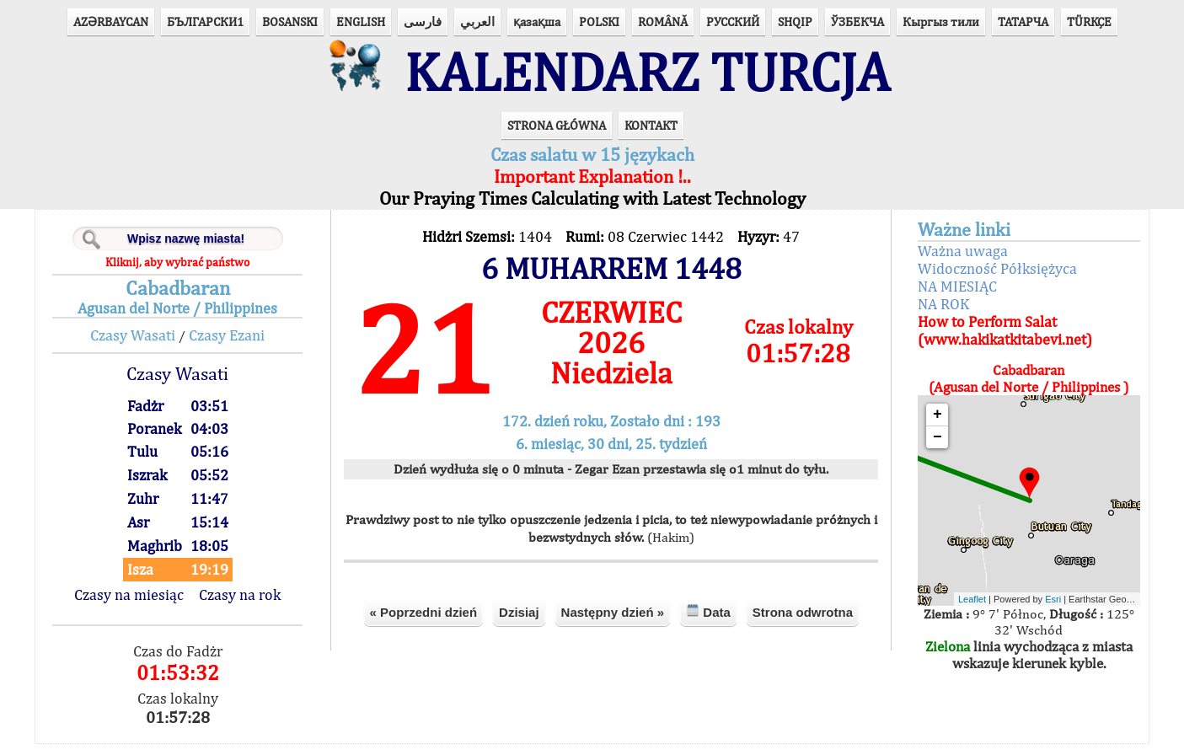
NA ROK (938, 315)
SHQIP (795, 21)
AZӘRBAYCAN (110, 21)
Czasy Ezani (233, 347)
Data (708, 622)
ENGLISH (360, 21)
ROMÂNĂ (663, 21)
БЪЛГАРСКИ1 (205, 21)
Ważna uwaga (958, 262)
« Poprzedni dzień (424, 623)
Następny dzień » (613, 623)
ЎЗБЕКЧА (857, 21)
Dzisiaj (519, 623)
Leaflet (969, 611)
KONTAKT (651, 137)
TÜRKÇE (1089, 21)
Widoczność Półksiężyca (992, 280)
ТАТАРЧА (1023, 21)
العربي (477, 21)
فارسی (423, 21)
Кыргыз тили (941, 21)
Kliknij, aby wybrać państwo (184, 274)
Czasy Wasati (139, 347)
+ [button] (932, 426)
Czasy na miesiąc (135, 606)
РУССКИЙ (732, 21)
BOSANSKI (290, 21)
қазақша (536, 21)
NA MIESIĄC (952, 298)
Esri (1050, 611)
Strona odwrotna (803, 623)
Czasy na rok (246, 606)
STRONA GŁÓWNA (556, 137)
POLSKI (599, 21)
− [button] (932, 449)
